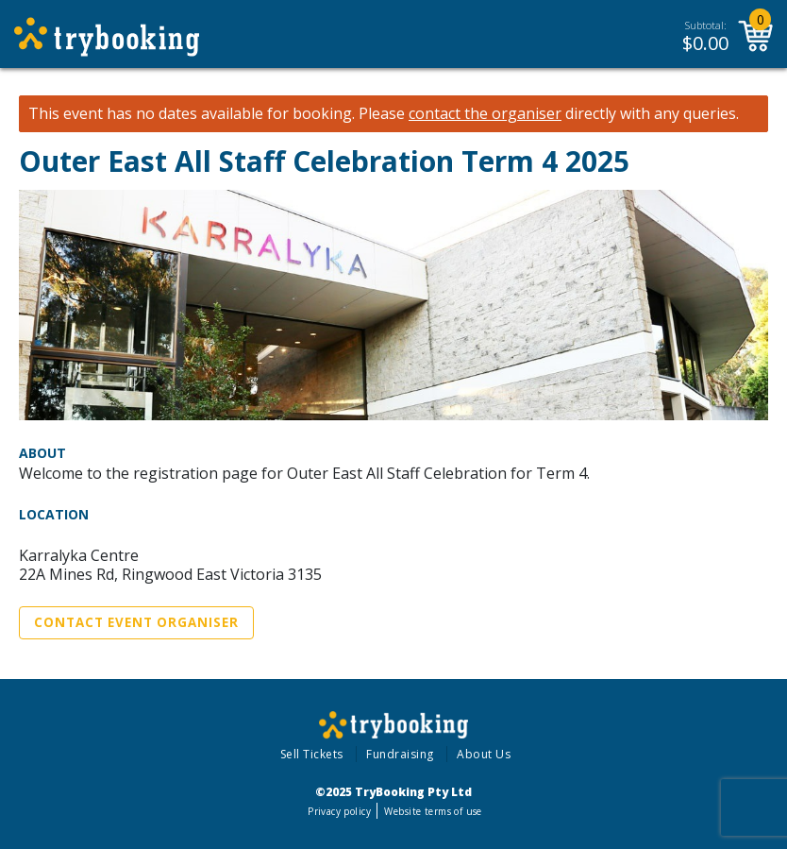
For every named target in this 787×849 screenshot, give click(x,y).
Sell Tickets (311, 754)
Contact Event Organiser (136, 622)
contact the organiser (485, 114)
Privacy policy (339, 811)
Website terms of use (432, 811)
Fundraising (400, 754)
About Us (484, 754)
